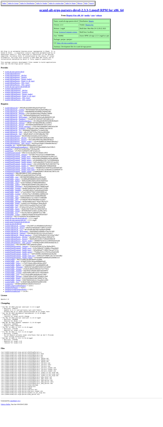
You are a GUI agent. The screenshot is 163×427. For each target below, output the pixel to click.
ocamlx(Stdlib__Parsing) (13, 279)
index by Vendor (41, 3)
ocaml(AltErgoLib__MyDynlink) (16, 120)
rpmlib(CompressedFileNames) (15, 288)
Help (86, 3)
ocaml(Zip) (8, 219)
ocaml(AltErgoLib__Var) (13, 137)
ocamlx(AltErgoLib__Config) (15, 228)
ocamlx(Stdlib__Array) (12, 266)
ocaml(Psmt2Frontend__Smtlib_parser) (18, 163)
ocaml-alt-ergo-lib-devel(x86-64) (16, 221)
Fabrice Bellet (5, 424)
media (87, 15)
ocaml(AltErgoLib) (11, 111)
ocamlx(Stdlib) (10, 262)
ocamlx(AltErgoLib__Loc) (14, 232)
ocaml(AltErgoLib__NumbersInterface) (18, 124)
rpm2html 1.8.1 (15, 421)
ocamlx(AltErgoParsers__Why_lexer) (17, 101)
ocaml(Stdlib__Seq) (11, 208)
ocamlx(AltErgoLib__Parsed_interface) (18, 238)
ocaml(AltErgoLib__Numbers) (15, 122)
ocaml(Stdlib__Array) (12, 182)
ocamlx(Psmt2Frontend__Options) (16, 249)
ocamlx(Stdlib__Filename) (14, 270)
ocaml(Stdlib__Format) (13, 191)
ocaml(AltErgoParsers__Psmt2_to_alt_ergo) (20, 84)
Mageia (91, 21)
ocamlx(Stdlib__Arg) (12, 264)
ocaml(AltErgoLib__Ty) (13, 133)
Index (4, 3)
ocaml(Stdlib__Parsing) (13, 204)
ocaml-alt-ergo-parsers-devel (14, 74)
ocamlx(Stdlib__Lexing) (13, 275)
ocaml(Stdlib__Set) (11, 210)
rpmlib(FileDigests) (11, 290)
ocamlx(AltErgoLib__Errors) (14, 230)
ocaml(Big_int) (10, 148)
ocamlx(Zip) (9, 287)
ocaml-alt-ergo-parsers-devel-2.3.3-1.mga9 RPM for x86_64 (81, 10)
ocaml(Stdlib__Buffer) (12, 184)
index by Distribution (27, 3)
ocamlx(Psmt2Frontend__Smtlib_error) (18, 251)
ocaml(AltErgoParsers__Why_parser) (17, 88)
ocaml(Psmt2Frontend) (12, 155)
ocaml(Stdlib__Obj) (11, 202)
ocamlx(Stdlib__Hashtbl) (13, 273)
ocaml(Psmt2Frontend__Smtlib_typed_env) (19, 170)
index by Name (70, 3)
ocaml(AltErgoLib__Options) (15, 125)
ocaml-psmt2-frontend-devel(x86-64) (17, 225)
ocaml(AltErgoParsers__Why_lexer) (17, 86)
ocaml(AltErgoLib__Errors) (14, 114)
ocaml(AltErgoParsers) (12, 76)
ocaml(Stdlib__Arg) (11, 180)
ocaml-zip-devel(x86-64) (13, 227)
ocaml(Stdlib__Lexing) (12, 197)
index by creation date (56, 3)
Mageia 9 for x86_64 (74, 15)
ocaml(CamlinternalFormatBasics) (16, 150)
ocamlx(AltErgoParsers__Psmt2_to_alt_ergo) (20, 99)
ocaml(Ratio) (9, 176)
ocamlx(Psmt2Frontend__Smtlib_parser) (18, 255)
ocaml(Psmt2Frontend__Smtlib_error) (17, 159)
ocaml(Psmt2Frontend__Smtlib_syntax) (18, 167)
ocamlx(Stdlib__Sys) (12, 285)
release (99, 15)
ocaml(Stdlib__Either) (12, 187)
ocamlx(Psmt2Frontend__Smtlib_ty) (17, 257)
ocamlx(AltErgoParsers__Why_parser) (18, 102)
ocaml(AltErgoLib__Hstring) (14, 116)
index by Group (13, 3)
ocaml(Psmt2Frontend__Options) (16, 157)
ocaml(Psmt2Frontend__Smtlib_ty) (17, 169)
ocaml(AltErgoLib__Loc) (13, 118)
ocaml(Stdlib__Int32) (12, 195)
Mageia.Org (89, 25)
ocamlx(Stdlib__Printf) (12, 281)
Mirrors (80, 3)
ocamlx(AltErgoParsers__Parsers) (16, 95)
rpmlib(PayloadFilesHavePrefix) (16, 292)
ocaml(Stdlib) (9, 178)
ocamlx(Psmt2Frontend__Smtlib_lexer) (18, 253)
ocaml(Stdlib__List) (11, 199)
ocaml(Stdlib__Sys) (11, 215)
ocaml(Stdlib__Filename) (13, 189)
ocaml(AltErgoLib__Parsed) (14, 127)
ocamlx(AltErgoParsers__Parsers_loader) (19, 97)
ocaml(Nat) (9, 152)
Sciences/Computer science (68, 32)
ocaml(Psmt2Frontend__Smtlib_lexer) (18, 161)
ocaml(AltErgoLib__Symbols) (15, 131)
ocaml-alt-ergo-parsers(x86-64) (15, 223)
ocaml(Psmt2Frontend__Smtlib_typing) (18, 174)
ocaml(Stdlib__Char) (12, 185)
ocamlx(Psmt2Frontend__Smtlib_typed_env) (20, 258)
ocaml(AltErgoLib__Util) (13, 135)
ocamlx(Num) (9, 247)
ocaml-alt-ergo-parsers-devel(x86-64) (17, 89)
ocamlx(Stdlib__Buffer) (13, 268)
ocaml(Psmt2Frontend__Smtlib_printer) (18, 165)
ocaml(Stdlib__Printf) (12, 206)
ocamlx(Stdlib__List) (12, 277)
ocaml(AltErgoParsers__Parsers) (16, 80)
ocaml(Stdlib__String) (12, 213)
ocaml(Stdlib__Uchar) (12, 217)
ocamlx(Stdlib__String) (13, 283)
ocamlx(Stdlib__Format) (13, 272)
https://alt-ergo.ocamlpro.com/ (67, 43)
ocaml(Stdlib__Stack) (12, 212)
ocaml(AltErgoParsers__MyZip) (16, 78)
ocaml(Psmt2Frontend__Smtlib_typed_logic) (20, 172)
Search (91, 3)
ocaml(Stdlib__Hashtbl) (13, 193)
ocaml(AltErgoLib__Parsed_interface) (18, 129)
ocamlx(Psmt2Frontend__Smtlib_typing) (18, 260)
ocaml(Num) (9, 154)
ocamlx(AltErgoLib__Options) (15, 236)
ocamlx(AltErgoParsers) (13, 91)
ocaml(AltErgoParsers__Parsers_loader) (18, 82)
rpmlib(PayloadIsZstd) (12, 294)
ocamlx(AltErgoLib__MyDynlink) (16, 234)
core (93, 15)
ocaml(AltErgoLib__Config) (14, 112)
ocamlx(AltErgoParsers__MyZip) (16, 93)
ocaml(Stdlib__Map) (12, 200)
